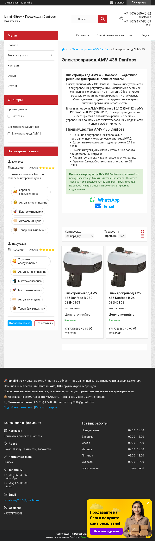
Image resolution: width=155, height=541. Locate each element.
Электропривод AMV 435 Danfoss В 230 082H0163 (81, 297)
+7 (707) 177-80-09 (45, 402)
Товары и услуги (18, 55)
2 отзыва (120, 2)
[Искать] (102, 19)
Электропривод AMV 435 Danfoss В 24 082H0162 (125, 297)
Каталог (81, 35)
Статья (12, 85)
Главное (13, 45)
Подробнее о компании (19, 407)
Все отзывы (43, 323)
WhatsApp (105, 200)
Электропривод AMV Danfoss (91, 49)
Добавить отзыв (19, 323)
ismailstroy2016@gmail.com (21, 500)
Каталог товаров (46, 407)
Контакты (14, 65)
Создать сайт (12, 2)
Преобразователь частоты (114, 35)
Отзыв (12, 75)
